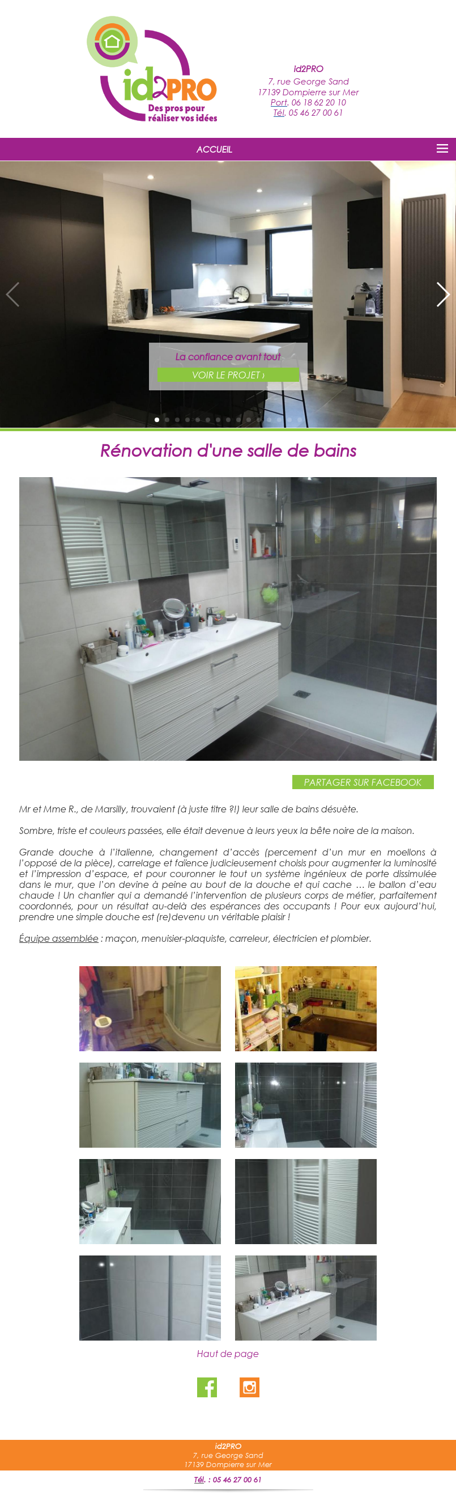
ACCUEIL (214, 149)
